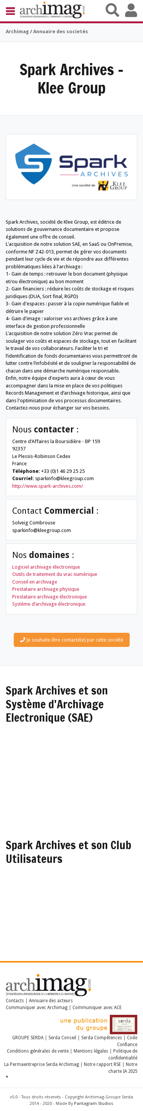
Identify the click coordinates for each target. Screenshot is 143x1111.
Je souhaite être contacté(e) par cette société (71, 640)
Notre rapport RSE (102, 1064)
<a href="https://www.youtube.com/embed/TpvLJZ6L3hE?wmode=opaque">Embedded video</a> (71, 906)
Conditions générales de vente (38, 1051)
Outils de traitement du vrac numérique (54, 574)
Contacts (15, 1000)
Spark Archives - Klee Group (71, 78)
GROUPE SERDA (28, 1037)
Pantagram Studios (93, 1103)
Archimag (17, 31)
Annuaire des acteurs (51, 1000)
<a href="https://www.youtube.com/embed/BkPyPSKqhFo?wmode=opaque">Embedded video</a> (71, 765)
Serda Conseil (62, 1037)
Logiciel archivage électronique (46, 567)
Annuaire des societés (60, 31)
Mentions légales (91, 1051)
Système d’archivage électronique (48, 604)
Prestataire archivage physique (45, 589)
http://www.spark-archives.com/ (47, 486)
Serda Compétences (101, 1037)
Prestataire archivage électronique (49, 597)
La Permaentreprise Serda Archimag (41, 1064)
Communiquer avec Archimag (36, 1007)
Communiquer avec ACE (97, 1007)
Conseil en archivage (34, 582)
